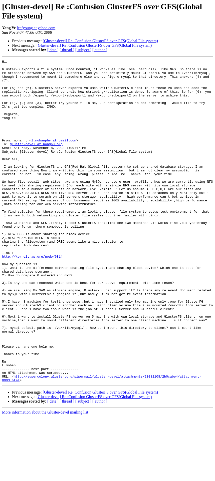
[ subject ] (83, 50)
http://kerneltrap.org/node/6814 (32, 296)
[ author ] (99, 50)
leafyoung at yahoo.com (36, 28)
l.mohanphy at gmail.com (53, 156)
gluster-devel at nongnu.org (36, 161)
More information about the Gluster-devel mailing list (45, 477)
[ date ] (53, 50)
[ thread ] (67, 50)
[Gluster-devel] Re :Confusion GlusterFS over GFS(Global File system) (100, 41)
